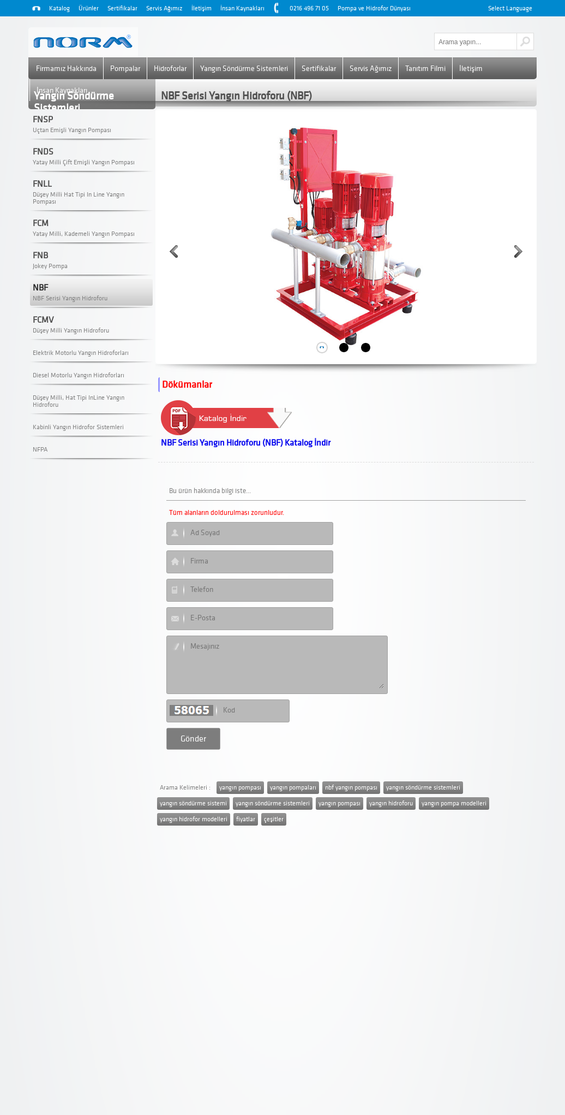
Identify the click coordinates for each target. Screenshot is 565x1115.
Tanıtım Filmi (425, 68)
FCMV (43, 320)
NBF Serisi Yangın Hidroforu (70, 298)
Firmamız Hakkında (66, 68)
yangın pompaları (293, 787)
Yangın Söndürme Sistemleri (244, 68)
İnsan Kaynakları (242, 8)
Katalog (59, 8)
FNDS (43, 152)
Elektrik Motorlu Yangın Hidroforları (81, 353)
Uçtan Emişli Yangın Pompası (72, 130)
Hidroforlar (170, 68)
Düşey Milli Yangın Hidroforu (71, 330)
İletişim (201, 8)
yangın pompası (240, 787)
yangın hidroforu (391, 803)
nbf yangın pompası (351, 787)
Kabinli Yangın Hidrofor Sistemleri (78, 427)
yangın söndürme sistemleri (423, 787)
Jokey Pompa (50, 266)
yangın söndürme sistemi (193, 803)
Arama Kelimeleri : (185, 787)
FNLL (42, 184)
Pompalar (125, 68)
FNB (40, 255)
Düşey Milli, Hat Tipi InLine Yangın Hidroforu (78, 401)
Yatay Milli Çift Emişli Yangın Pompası (84, 162)
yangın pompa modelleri (454, 803)
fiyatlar (245, 819)
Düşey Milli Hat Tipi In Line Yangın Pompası (78, 198)
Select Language (510, 8)
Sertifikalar (122, 8)
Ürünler (89, 8)
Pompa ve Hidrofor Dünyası (374, 8)
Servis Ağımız (164, 8)
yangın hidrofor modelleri (193, 819)
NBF (40, 288)
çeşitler (274, 819)
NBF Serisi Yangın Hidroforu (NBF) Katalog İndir (245, 443)
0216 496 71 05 (309, 8)
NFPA (40, 449)
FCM (41, 223)
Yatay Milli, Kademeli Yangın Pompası (84, 234)
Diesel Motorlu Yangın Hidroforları (78, 375)
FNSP (43, 119)
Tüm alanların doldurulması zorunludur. (226, 513)
